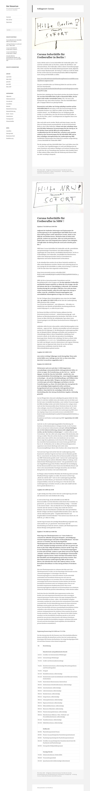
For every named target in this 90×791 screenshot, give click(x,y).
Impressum (9, 22)
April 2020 (8, 76)
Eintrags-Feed (9, 133)
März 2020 (8, 79)
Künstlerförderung (10, 111)
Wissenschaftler (10, 121)
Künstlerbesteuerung (11, 109)
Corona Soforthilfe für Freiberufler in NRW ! (51, 219)
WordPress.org (9, 138)
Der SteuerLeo (12, 6)
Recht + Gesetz (9, 114)
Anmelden (8, 131)
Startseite (8, 17)
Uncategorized (9, 119)
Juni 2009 (8, 84)
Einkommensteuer (10, 99)
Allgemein (8, 96)
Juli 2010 (8, 81)
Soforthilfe (54, 776)
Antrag (64, 171)
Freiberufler (44, 776)
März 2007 (8, 86)
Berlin (68, 171)
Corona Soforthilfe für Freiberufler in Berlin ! (51, 56)
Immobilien (9, 104)
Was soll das (9, 19)
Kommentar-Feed (10, 136)
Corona (72, 171)
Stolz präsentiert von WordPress (45, 787)
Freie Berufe (9, 101)
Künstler (8, 106)
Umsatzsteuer (9, 116)
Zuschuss (51, 173)
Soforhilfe (39, 173)
